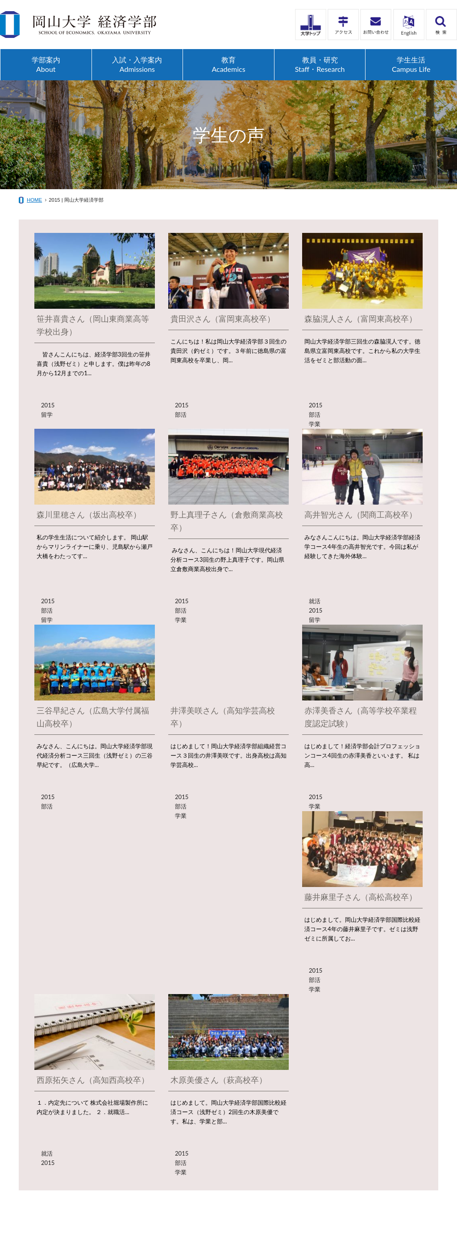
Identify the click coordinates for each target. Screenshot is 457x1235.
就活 (314, 601)
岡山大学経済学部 (78, 24)
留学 (47, 414)
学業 (314, 423)
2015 (47, 405)
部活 (181, 414)
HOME (34, 200)
